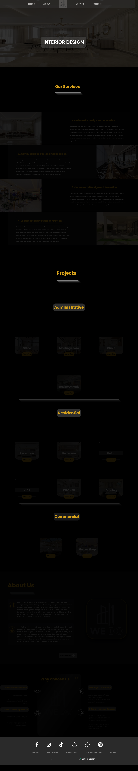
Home (29, 3)
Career (113, 752)
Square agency (87, 759)
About (44, 3)
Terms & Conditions (93, 752)
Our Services (52, 752)
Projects (95, 3)
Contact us (34, 752)
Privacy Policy (71, 752)
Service (78, 3)
